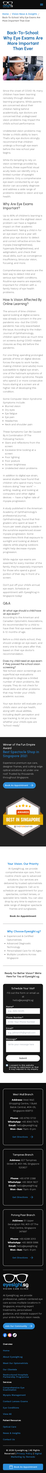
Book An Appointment (23, 916)
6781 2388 (30, 1178)
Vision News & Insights (24, 14)
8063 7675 (32, 1121)
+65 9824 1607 (30, 1182)
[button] (5, 1335)
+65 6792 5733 (27, 1118)
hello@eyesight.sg (23, 1000)
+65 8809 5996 (30, 1242)
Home (5, 14)
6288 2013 (30, 1238)
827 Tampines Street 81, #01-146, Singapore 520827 (23, 1164)
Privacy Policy (24, 1453)
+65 (24, 1121)
